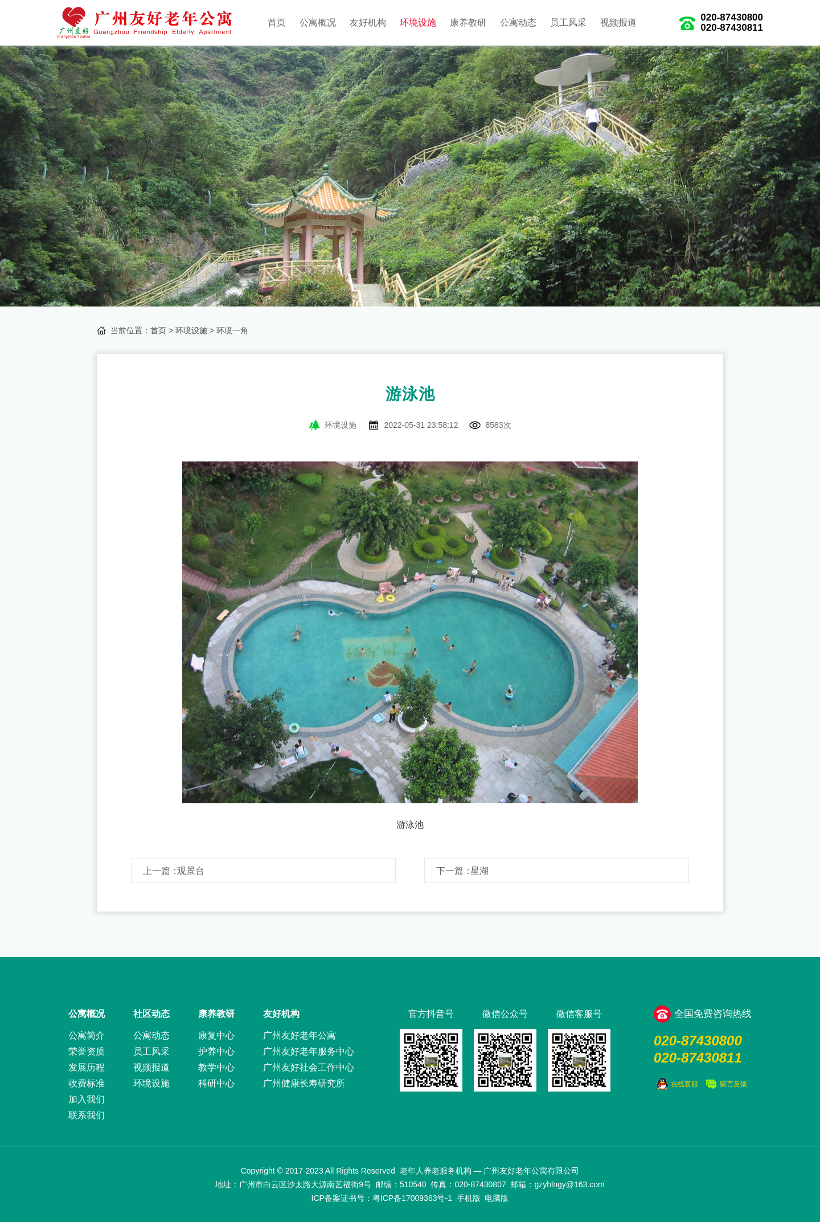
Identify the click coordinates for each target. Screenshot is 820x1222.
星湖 (479, 871)
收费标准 (86, 1083)
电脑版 (497, 1198)
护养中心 (216, 1051)
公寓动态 (518, 22)
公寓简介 (86, 1035)
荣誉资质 (86, 1051)
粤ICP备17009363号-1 (412, 1198)
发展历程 (86, 1067)
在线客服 (684, 1084)
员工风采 (568, 22)
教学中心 (216, 1067)
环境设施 (418, 22)
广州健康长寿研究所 (304, 1083)
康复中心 (216, 1035)
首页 (277, 22)
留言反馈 (733, 1084)
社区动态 (151, 1014)
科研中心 (216, 1083)
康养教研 (468, 22)
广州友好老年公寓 (299, 1035)
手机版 (469, 1198)
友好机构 (368, 22)
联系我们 (86, 1115)
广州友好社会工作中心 (308, 1067)
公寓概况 (318, 22)
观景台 (190, 871)
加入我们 (86, 1099)
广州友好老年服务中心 (308, 1051)
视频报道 (618, 22)
